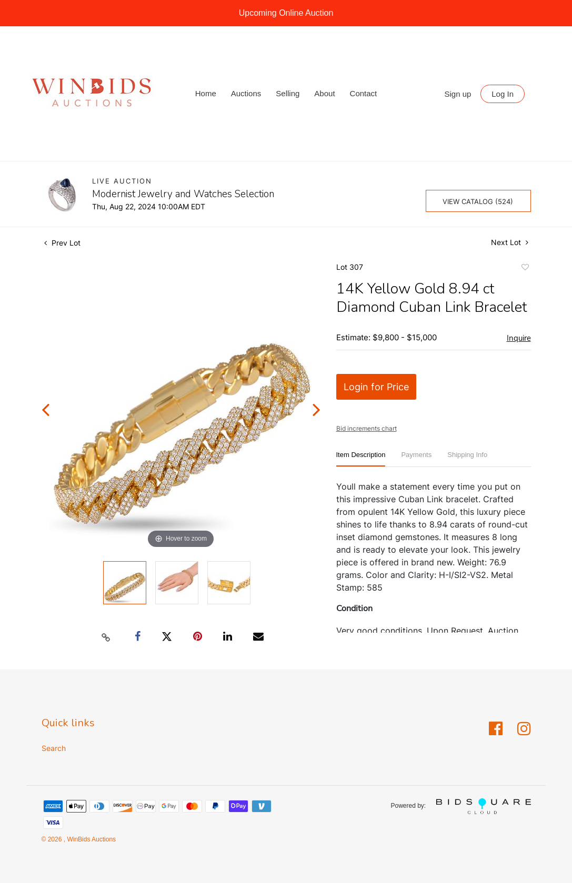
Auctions (246, 93)
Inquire (519, 338)
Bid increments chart (366, 428)
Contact (363, 93)
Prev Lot (62, 242)
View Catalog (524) (478, 201)
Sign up (458, 93)
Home (205, 93)
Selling (287, 93)
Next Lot (509, 242)
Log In (502, 93)
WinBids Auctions (90, 839)
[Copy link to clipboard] (105, 637)
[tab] (361, 459)
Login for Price (376, 386)
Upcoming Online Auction (286, 12)
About (324, 93)
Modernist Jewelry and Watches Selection (183, 194)
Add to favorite (524, 269)
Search (54, 748)
